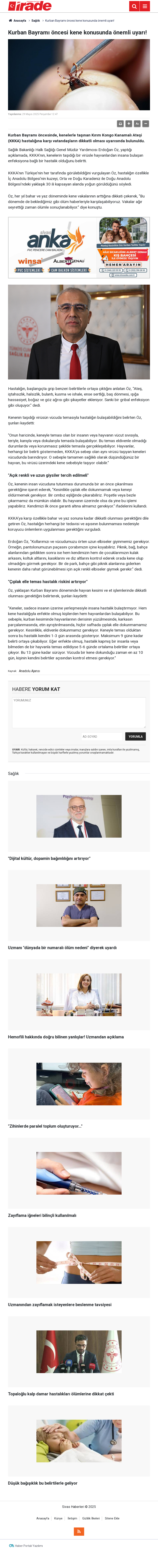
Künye (58, 1518)
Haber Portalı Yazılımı (29, 1545)
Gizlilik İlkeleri (91, 1518)
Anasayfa (17, 20)
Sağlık (35, 20)
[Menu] (145, 6)
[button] (128, 123)
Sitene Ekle (112, 1518)
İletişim (72, 1518)
